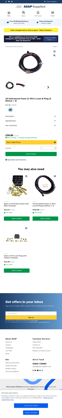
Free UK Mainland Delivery (19, 22)
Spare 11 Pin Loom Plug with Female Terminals (15, 257)
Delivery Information (12, 363)
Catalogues (9, 348)
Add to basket (31, 154)
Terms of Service (42, 322)
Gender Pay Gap (11, 366)
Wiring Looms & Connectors (15, 46)
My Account (38, 13)
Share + (55, 46)
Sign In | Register (50, 1)
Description (9, 116)
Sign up (31, 317)
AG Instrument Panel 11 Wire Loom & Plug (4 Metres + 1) (44, 205)
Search (24, 13)
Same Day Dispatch (46, 22)
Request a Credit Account (41, 351)
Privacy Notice (34, 320)
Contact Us (36, 345)
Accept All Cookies (31, 406)
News (7, 354)
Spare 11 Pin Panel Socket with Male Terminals (16, 205)
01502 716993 (39, 363)
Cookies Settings (31, 413)
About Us (8, 342)
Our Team (8, 351)
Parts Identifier (38, 348)
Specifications (10, 121)
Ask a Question (11, 125)
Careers (8, 345)
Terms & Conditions (12, 371)
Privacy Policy (33, 322)
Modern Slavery (10, 368)
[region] (31, 404)
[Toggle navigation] (9, 14)
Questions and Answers (15, 160)
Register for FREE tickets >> (50, 39)
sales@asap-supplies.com (42, 366)
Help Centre (37, 342)
